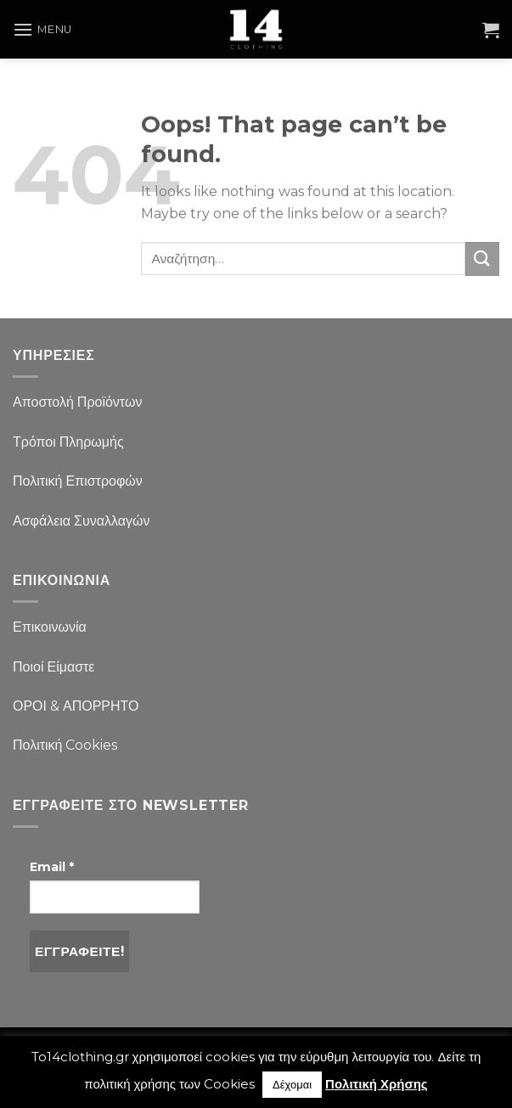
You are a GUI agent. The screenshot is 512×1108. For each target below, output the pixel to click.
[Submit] (482, 258)
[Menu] (42, 29)
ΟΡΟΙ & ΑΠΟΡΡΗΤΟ (76, 706)
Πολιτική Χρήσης (376, 1084)
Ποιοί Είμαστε (53, 667)
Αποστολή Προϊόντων (77, 402)
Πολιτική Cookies (65, 745)
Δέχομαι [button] (292, 1084)
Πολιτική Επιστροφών (78, 481)
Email (52, 867)
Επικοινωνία (50, 627)
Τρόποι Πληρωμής (68, 442)
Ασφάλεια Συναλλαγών (81, 521)
